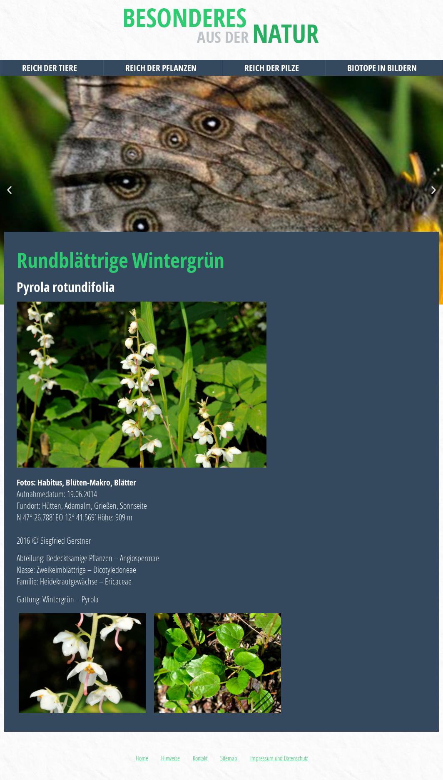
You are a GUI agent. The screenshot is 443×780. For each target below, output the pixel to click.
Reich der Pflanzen (163, 68)
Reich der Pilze (273, 68)
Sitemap (228, 758)
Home (142, 758)
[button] (9, 190)
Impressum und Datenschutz (279, 758)
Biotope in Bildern (384, 68)
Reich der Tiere (51, 68)
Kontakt (200, 758)
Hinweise (170, 758)
